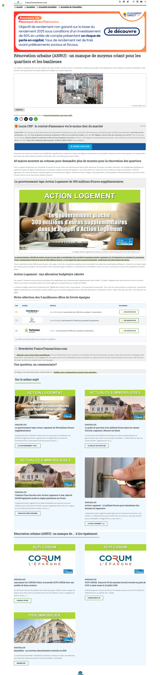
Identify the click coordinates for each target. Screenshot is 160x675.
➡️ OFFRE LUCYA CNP (80, 146)
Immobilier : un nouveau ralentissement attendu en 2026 (40, 650)
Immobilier (19, 109)
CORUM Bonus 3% (94, 598)
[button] (16, 119)
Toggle (4, 5)
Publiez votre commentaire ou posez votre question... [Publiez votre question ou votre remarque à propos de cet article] (75, 372)
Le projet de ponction (97, 446)
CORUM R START (22, 600)
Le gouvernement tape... (28, 446)
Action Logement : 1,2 (96, 523)
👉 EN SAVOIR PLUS (129, 312)
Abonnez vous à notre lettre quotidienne (33, 355)
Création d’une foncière (28, 513)
